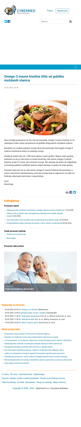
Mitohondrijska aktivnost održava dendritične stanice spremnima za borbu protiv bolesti (38, 360)
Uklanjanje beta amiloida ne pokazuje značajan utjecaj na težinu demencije (35, 210)
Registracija (62, 11)
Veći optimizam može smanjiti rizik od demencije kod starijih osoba (33, 220)
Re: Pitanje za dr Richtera (28, 310)
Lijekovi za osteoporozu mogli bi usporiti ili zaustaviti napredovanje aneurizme (34, 353)
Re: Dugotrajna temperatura (29, 316)
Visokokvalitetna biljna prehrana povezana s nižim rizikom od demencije (34, 223)
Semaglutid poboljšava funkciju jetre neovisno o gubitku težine (28, 347)
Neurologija (11, 238)
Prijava (50, 11)
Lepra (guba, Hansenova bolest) (16, 363)
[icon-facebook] (8, 21)
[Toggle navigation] (75, 67)
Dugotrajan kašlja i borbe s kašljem (32, 313)
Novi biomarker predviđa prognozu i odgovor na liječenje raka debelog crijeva (34, 350)
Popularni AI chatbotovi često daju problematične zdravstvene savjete (31, 337)
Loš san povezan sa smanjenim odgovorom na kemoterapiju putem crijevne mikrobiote (37, 340)
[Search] (54, 21)
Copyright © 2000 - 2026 (23, 388)
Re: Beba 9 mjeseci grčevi (29, 323)
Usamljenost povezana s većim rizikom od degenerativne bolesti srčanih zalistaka (35, 357)
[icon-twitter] (5, 21)
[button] (6, 273)
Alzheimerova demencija (16, 234)
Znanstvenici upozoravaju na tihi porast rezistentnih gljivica (27, 334)
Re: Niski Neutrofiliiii (26, 319)
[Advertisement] (40, 45)
